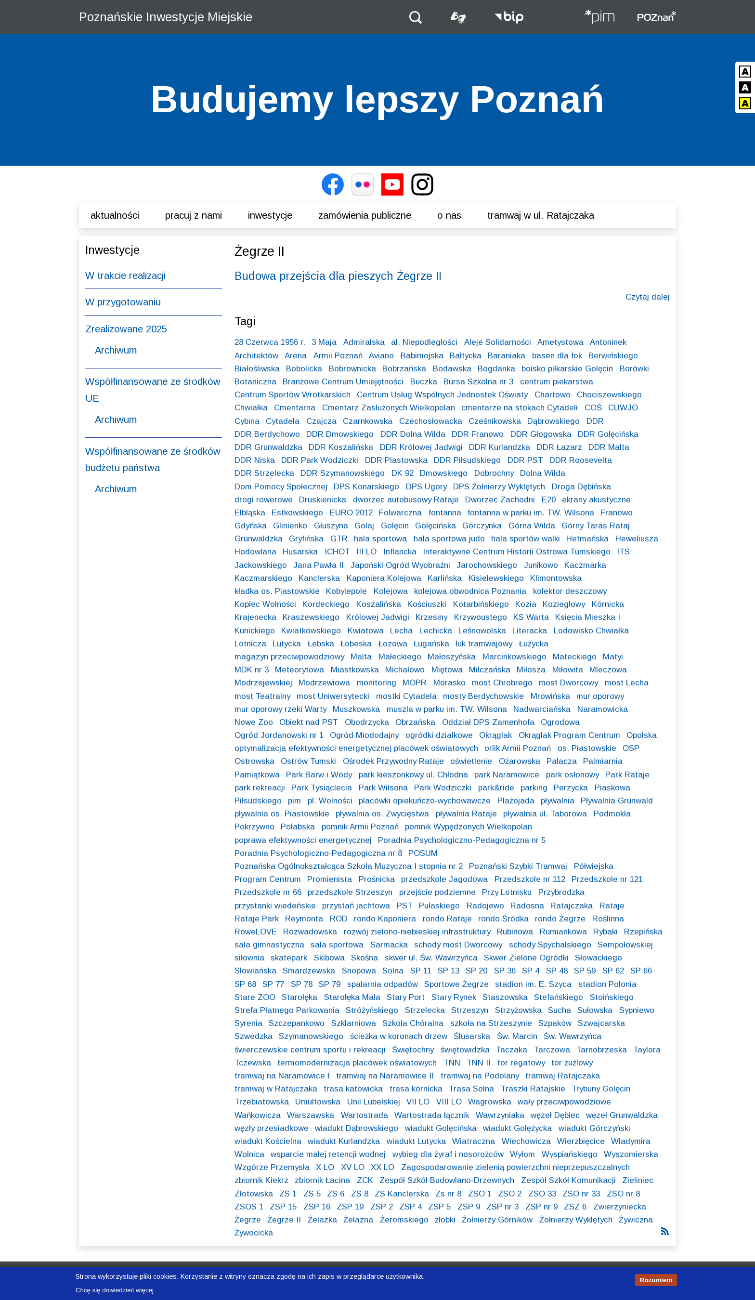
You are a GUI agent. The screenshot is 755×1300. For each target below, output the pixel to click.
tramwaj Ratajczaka (562, 1075)
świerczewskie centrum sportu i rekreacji (310, 1049)
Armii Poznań (338, 355)
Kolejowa (391, 591)
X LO (325, 1167)
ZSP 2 (381, 1206)
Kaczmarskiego (263, 578)
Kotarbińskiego (481, 604)
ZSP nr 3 (502, 1206)
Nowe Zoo (253, 722)
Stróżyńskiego (372, 1010)
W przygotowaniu (123, 302)
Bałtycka (466, 355)
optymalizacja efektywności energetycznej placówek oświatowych (356, 748)
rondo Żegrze (560, 918)
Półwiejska (593, 866)
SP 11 (420, 970)
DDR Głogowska (541, 434)
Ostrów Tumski (308, 761)
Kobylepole (346, 591)
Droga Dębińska (581, 486)
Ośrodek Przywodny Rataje (393, 761)
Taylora (647, 1049)
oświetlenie (471, 761)
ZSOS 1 (248, 1206)
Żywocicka (253, 1232)
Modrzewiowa (324, 682)
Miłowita (567, 669)
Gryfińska (306, 538)
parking (534, 787)
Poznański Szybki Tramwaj (518, 866)
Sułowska (594, 1010)
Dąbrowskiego (553, 421)
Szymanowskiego (311, 1036)
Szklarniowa (353, 1023)
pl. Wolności (330, 800)
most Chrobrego (502, 682)
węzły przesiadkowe (271, 1128)
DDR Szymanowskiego (342, 473)
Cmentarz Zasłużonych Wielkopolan (388, 407)
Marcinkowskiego (514, 656)
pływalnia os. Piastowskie (281, 813)
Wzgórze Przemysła (272, 1167)
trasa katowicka (353, 1088)
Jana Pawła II (318, 565)
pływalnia (557, 800)
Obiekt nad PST (308, 722)
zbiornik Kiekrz (261, 1180)
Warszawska (310, 1115)
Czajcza (321, 421)
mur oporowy (600, 696)
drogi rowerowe (263, 499)
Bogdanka (496, 368)
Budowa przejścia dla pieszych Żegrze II (338, 276)
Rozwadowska (310, 931)
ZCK (365, 1180)
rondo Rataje (447, 918)
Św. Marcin (517, 1036)
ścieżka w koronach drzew (398, 1036)
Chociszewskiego (609, 394)
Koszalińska (378, 604)
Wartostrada (364, 1115)
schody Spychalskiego (550, 944)
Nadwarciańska (542, 709)
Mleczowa (608, 669)
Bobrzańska (404, 368)
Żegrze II (284, 1219)
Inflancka (400, 551)
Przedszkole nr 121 (607, 879)
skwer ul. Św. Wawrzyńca (431, 957)
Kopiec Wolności (265, 604)
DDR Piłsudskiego (467, 460)
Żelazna (358, 1219)
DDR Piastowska (396, 460)
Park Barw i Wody (319, 774)
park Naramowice (506, 774)
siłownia (249, 957)
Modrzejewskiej (263, 682)
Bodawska (452, 368)
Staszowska (505, 997)
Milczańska (489, 669)
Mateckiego (575, 656)
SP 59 (585, 970)
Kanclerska (319, 578)
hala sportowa (380, 538)
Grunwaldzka (258, 538)
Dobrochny (494, 473)
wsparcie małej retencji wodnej (328, 1154)
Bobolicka (304, 368)
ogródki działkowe (439, 735)
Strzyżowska (518, 1010)
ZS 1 (288, 1193)
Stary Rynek (453, 997)
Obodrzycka (367, 722)
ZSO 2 (509, 1193)
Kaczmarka (585, 565)
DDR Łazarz (559, 447)
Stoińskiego (612, 997)
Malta (361, 656)
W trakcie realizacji (125, 275)
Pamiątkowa (257, 774)
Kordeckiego (326, 604)
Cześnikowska (495, 421)
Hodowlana (255, 551)
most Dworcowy (568, 682)
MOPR (415, 682)
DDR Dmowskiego (340, 434)
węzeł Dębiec (555, 1115)
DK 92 (402, 473)
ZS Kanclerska (402, 1193)
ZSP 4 (410, 1206)
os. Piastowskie (587, 748)
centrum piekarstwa (556, 381)
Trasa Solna (471, 1088)
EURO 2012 (351, 512)
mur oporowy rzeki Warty (280, 709)
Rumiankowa (563, 931)
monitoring (376, 682)
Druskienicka (322, 499)
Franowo (616, 512)
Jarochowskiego (486, 565)
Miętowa (447, 669)
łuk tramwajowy (484, 643)
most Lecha (627, 682)
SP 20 (476, 970)
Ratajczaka (571, 905)
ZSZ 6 (575, 1206)
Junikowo (541, 565)
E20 (549, 499)
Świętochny (413, 1049)
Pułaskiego (439, 905)
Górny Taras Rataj (595, 525)
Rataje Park (256, 918)
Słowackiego (598, 957)
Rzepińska (643, 931)
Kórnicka (608, 604)
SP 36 (505, 970)
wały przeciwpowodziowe (564, 1101)
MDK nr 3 (251, 669)
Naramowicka (602, 709)
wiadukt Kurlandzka (344, 1141)
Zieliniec (637, 1180)
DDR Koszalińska (341, 447)
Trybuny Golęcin (601, 1088)
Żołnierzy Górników (497, 1219)
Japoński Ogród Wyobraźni (400, 565)
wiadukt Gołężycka (517, 1128)
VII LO (418, 1101)
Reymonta (304, 918)
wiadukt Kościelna (267, 1141)
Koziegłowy (564, 604)
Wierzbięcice (581, 1141)
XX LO (382, 1167)
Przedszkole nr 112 (530, 879)
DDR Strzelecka (264, 473)
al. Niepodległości (424, 342)
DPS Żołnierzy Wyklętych (499, 486)
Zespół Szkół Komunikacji (568, 1180)
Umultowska (317, 1101)
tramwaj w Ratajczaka (275, 1088)
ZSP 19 (350, 1206)
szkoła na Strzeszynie (491, 1023)
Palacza (562, 761)
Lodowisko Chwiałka (591, 630)
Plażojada (515, 800)
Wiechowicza (526, 1141)
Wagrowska (489, 1101)
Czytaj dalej (647, 296)
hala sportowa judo (449, 538)
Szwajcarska (601, 1023)
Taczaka (511, 1049)
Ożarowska (519, 761)
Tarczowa (552, 1049)
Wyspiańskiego (570, 1154)
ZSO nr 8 (623, 1193)
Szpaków (555, 1023)
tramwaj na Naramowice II (385, 1075)
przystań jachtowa (356, 905)
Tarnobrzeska (601, 1049)
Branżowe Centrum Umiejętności (343, 381)
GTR (339, 538)
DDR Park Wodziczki (319, 460)
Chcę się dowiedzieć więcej (115, 1292)
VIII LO (449, 1101)
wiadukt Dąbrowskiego (356, 1128)
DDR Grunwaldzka (268, 447)
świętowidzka (465, 1049)
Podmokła (612, 813)
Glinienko (290, 525)
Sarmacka (389, 944)
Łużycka (533, 643)
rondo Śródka (503, 918)
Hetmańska (587, 538)
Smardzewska (309, 970)
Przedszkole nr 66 (267, 892)
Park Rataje (627, 774)
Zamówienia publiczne (364, 215)
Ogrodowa (560, 722)
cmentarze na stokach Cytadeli (519, 407)
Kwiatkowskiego (311, 630)
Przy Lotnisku (507, 892)
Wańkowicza (257, 1115)
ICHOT (337, 551)
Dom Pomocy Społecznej (280, 486)
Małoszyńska (452, 656)
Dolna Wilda (542, 473)
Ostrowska (254, 761)
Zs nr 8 (448, 1193)
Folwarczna (400, 512)
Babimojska (422, 355)
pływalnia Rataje (466, 813)
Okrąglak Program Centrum (569, 735)
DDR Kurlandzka (499, 447)
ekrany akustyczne (596, 499)
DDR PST (525, 460)
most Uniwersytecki (333, 696)
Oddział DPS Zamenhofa (488, 722)
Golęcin (395, 525)
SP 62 (613, 970)
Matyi (613, 656)
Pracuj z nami (193, 215)
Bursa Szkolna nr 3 (478, 381)
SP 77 (273, 984)
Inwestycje (270, 215)
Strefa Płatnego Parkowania (286, 1010)
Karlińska (445, 578)
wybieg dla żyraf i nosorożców (448, 1154)
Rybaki (605, 931)
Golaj (364, 525)
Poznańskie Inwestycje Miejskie (165, 17)
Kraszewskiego (311, 617)
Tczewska (252, 1062)
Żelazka (322, 1219)
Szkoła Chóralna (412, 1023)
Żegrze (247, 1219)
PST (405, 905)
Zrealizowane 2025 (126, 329)
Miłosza (531, 669)
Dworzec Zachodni (500, 499)
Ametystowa (560, 342)
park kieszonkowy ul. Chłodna (413, 774)
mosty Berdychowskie (483, 696)
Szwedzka (253, 1036)
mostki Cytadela (406, 696)
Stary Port (406, 997)
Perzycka (571, 787)
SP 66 (641, 970)
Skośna (364, 957)
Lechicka (435, 630)
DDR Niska (254, 460)
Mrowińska (550, 696)
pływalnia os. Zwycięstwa (382, 813)
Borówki (634, 368)
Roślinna (608, 918)
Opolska (641, 735)
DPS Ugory (426, 486)
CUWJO (623, 407)
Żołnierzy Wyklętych (575, 1219)
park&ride (496, 787)
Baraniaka (506, 355)
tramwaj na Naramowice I (282, 1075)
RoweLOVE (255, 931)
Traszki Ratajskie (533, 1088)
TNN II (479, 1062)
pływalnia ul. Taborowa (545, 813)
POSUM (423, 853)
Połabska (298, 826)
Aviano (381, 355)
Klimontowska (556, 578)
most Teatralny (262, 696)
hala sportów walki (525, 538)
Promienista (329, 879)
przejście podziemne (437, 892)
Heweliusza (636, 538)
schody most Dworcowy (458, 944)
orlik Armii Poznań (517, 748)
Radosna (527, 905)
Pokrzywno (254, 826)
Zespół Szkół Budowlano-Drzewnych (446, 1180)
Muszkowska (356, 709)
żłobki (445, 1219)
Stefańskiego (558, 997)
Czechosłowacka (430, 421)
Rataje (612, 905)
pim (294, 800)
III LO (366, 551)
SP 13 (448, 970)
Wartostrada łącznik (431, 1115)
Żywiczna (636, 1219)
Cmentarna (294, 407)
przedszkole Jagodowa (444, 879)
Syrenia (248, 1023)
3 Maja (324, 342)
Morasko (449, 682)
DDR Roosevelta (580, 460)
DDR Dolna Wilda (412, 434)
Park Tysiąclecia (321, 787)
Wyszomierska (631, 1154)
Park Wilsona (383, 787)
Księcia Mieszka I (587, 617)
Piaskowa (612, 787)
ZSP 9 (468, 1206)
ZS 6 (335, 1193)
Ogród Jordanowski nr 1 (279, 735)
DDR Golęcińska (608, 434)
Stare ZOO (254, 997)
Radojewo (485, 905)
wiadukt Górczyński (594, 1128)
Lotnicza (250, 643)
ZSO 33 (542, 1193)
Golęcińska (435, 525)
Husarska (300, 551)
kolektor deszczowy (570, 591)
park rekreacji (259, 787)
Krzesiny (431, 617)
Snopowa (359, 970)
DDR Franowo (478, 434)
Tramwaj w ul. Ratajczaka (540, 215)
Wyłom (522, 1154)
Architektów (256, 355)
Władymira (631, 1141)
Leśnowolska (482, 630)
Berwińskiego (613, 355)
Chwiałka (251, 407)
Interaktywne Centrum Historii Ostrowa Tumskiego (517, 551)
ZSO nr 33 (581, 1193)
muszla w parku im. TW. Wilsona (447, 709)
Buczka (423, 381)
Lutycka (287, 643)
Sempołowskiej (625, 944)
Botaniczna (255, 381)
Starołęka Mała (352, 997)
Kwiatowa (366, 630)
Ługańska (431, 643)
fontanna (445, 512)
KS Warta (531, 617)
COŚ (593, 407)
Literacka (529, 630)
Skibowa (329, 957)
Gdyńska (250, 525)
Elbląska (249, 512)
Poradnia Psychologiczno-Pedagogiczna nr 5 (462, 840)
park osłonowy (572, 774)
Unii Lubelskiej (373, 1101)
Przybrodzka (561, 892)
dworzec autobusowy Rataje (406, 499)
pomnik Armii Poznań (360, 826)
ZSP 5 (439, 1206)
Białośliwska (257, 368)
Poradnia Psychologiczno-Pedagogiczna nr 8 (318, 853)
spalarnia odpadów (382, 984)
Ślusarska (472, 1036)
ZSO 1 (480, 1193)
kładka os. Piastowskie (277, 591)
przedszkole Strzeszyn (350, 892)
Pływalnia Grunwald (617, 800)
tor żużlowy (572, 1062)
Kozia (525, 604)
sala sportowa (337, 944)
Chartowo (552, 394)
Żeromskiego (404, 1219)
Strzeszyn (469, 1010)
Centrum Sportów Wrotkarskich (292, 394)
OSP (631, 748)
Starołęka (299, 997)
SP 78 (301, 984)
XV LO (352, 1167)
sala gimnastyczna (269, 944)
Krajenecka (255, 617)
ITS (623, 551)
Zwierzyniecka (619, 1206)
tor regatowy (521, 1062)
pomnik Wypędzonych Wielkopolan (468, 826)
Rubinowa (515, 931)
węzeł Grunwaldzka (622, 1115)
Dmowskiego (444, 473)
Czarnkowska (367, 421)
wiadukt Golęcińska (441, 1128)
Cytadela (282, 421)
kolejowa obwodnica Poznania (470, 591)
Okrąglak (495, 735)
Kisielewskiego (496, 578)
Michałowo (405, 669)
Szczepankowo (297, 1023)
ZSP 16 (316, 1206)
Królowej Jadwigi (377, 617)
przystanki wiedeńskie (275, 905)
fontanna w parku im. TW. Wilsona (531, 512)
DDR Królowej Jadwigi (421, 447)
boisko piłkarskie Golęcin (567, 368)
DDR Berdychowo (267, 434)
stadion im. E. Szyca (533, 984)
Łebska (321, 643)
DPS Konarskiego (366, 486)
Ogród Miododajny (364, 735)
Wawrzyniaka (500, 1115)
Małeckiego (399, 656)
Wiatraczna (473, 1141)
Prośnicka (377, 879)
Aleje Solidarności (497, 342)
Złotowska (253, 1193)
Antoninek (608, 342)
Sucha (559, 1010)
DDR (595, 421)
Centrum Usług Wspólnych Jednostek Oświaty (442, 394)
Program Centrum (267, 879)
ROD (339, 918)
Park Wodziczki (442, 787)
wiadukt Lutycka (416, 1141)
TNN (451, 1062)
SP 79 (329, 984)
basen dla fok (557, 355)
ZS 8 (359, 1193)
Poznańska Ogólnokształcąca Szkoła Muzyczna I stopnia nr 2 (348, 866)
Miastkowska (355, 669)
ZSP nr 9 (541, 1206)
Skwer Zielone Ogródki (526, 957)
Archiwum (116, 350)
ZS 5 (312, 1193)
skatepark (289, 957)
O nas (449, 215)
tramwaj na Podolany (480, 1075)
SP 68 (245, 984)
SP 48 (557, 970)
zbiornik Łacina (322, 1180)
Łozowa (392, 643)
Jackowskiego (260, 565)
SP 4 (530, 970)
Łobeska (356, 643)
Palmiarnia (603, 761)
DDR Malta (608, 447)
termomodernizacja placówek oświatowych (357, 1062)
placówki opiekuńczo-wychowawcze (425, 800)
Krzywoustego (480, 617)
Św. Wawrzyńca (572, 1036)
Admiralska (364, 342)
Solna (393, 970)
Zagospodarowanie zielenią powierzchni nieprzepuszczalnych (515, 1167)
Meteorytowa (299, 669)
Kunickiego (254, 630)
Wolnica (249, 1154)
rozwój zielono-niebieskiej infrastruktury (417, 931)
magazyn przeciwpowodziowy (289, 656)
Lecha (401, 630)
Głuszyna (331, 525)
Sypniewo (636, 1010)
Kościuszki (426, 604)
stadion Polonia (607, 984)
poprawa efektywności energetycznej (303, 840)
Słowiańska (255, 970)
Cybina (247, 421)
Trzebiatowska (261, 1101)
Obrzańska (415, 722)
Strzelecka (425, 1010)
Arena (296, 355)
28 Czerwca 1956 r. (269, 342)
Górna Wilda (531, 525)
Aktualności (115, 215)
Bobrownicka (352, 368)
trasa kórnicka (416, 1088)
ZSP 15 (283, 1206)
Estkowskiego (297, 512)
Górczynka (482, 525)
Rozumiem (656, 1282)
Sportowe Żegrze (456, 984)
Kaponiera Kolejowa (384, 578)
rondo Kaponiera (385, 918)
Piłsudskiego (258, 800)
